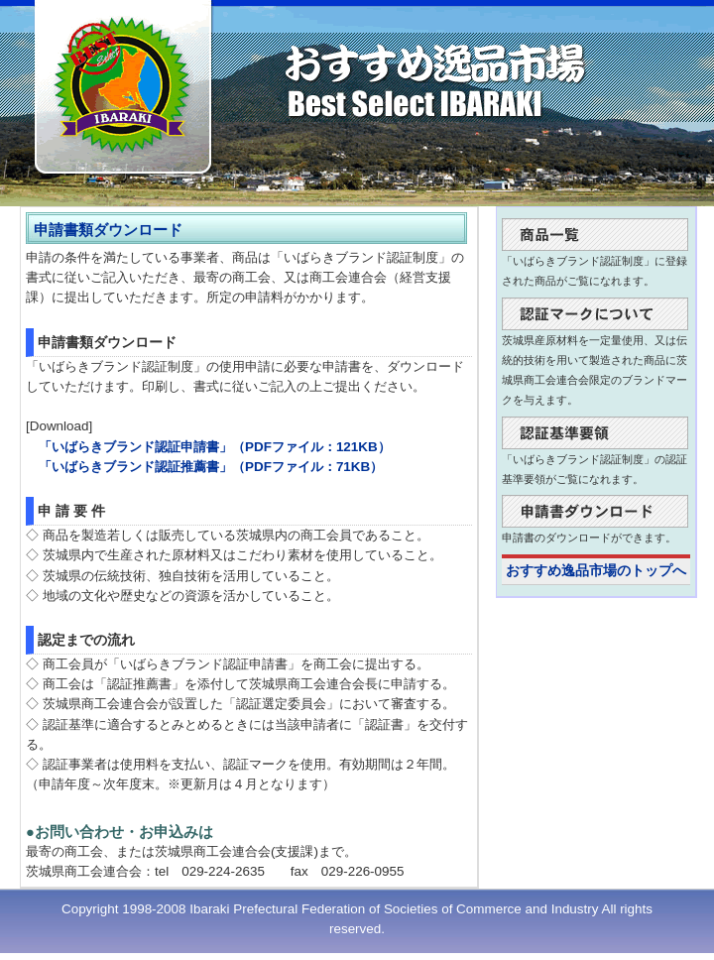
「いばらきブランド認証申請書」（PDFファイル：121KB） (215, 446)
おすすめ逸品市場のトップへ (596, 570)
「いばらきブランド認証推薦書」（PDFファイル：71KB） (211, 466)
